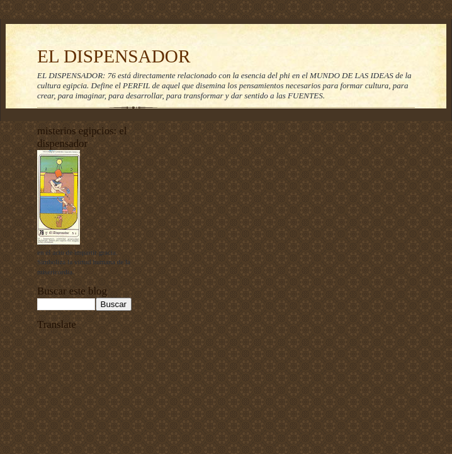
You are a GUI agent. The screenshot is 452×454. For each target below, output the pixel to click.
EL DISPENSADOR (114, 56)
